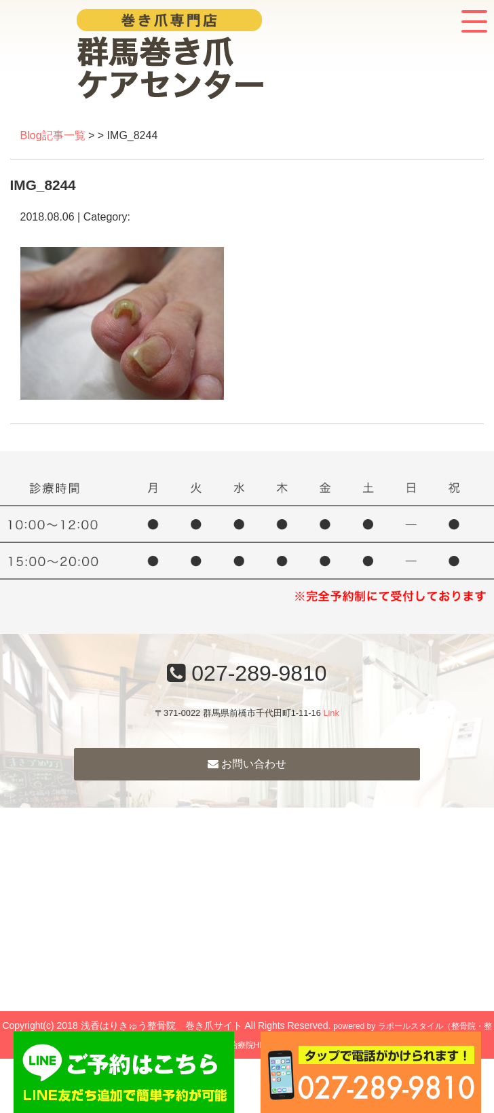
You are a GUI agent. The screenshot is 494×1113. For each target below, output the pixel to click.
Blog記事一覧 (53, 135)
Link (331, 713)
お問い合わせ (247, 764)
